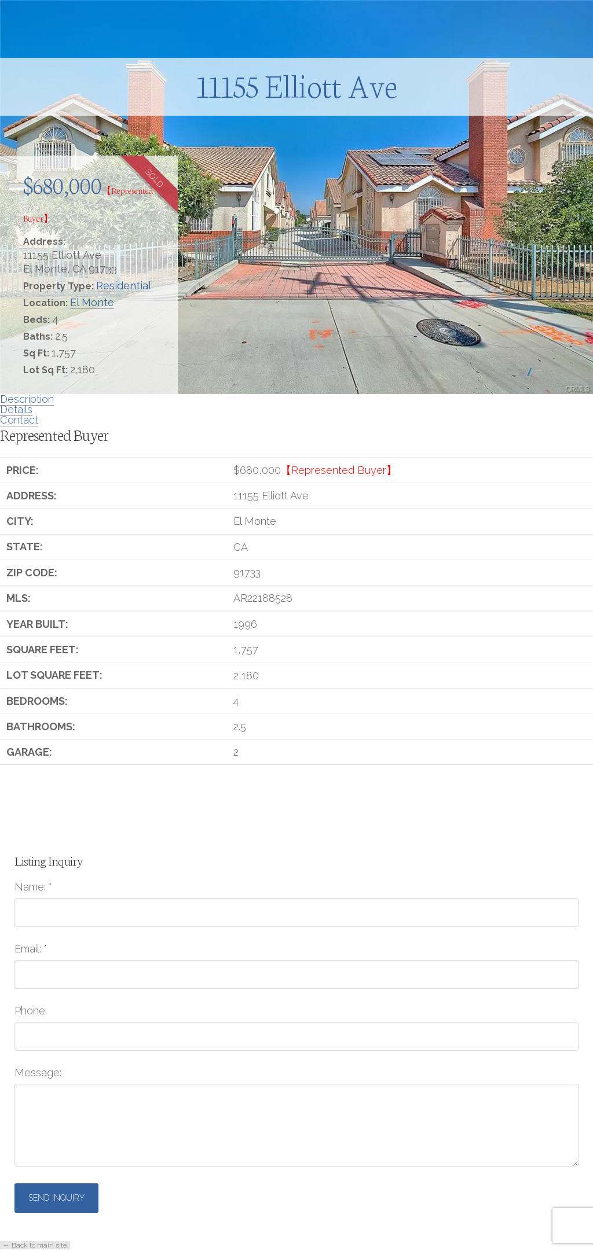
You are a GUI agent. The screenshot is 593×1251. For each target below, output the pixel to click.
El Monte (92, 302)
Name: (33, 887)
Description (27, 399)
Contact (19, 420)
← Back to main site (35, 1245)
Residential (123, 285)
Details (16, 409)
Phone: (30, 1011)
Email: (30, 949)
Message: (37, 1073)
